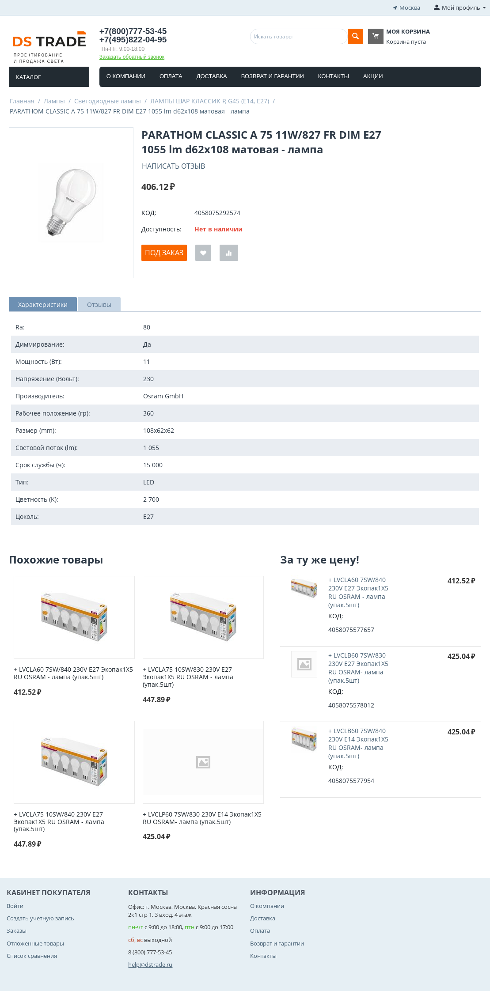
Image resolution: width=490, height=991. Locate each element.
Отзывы (99, 304)
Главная (22, 101)
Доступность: (161, 229)
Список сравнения (32, 956)
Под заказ (164, 252)
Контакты (333, 76)
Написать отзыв (173, 166)
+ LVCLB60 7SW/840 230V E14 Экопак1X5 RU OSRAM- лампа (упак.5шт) (358, 743)
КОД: (148, 212)
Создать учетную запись (40, 918)
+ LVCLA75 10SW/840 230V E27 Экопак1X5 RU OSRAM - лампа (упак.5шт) (59, 822)
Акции (373, 76)
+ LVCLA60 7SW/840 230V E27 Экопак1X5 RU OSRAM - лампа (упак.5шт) (73, 673)
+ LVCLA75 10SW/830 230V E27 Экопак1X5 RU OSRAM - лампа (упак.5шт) (188, 677)
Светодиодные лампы (107, 101)
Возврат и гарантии (272, 76)
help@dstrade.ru (150, 964)
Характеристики (43, 304)
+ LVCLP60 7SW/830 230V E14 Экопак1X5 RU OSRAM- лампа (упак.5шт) (202, 818)
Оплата (171, 76)
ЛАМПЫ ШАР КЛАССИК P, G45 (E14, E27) (209, 101)
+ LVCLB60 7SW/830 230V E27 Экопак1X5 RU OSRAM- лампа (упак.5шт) (358, 668)
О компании (125, 76)
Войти (15, 906)
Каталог (28, 77)
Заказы (17, 930)
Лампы (54, 101)
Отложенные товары (35, 943)
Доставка (212, 76)
